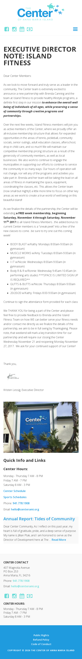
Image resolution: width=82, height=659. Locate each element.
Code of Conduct (41, 644)
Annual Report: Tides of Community (39, 518)
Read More (59, 540)
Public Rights (41, 635)
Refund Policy (41, 640)
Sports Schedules (15, 497)
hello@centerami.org (25, 509)
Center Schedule (14, 491)
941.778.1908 (21, 503)
